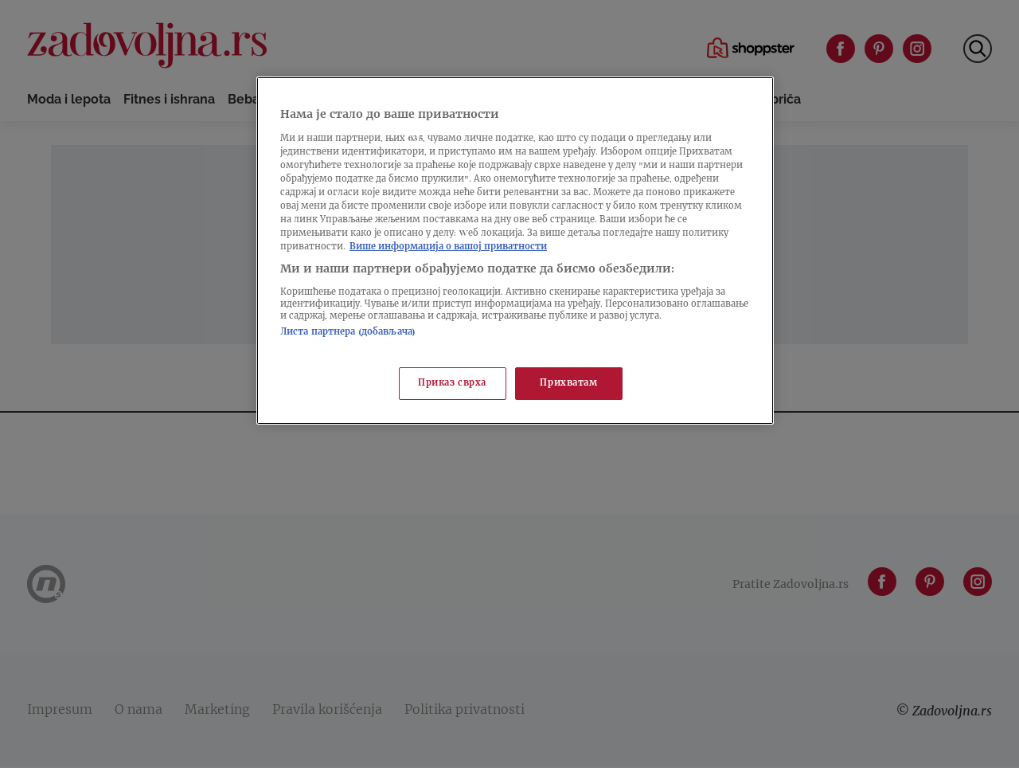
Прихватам (568, 383)
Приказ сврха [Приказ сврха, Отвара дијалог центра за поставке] (452, 383)
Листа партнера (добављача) (348, 332)
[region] (515, 250)
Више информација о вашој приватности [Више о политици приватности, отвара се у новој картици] (448, 247)
